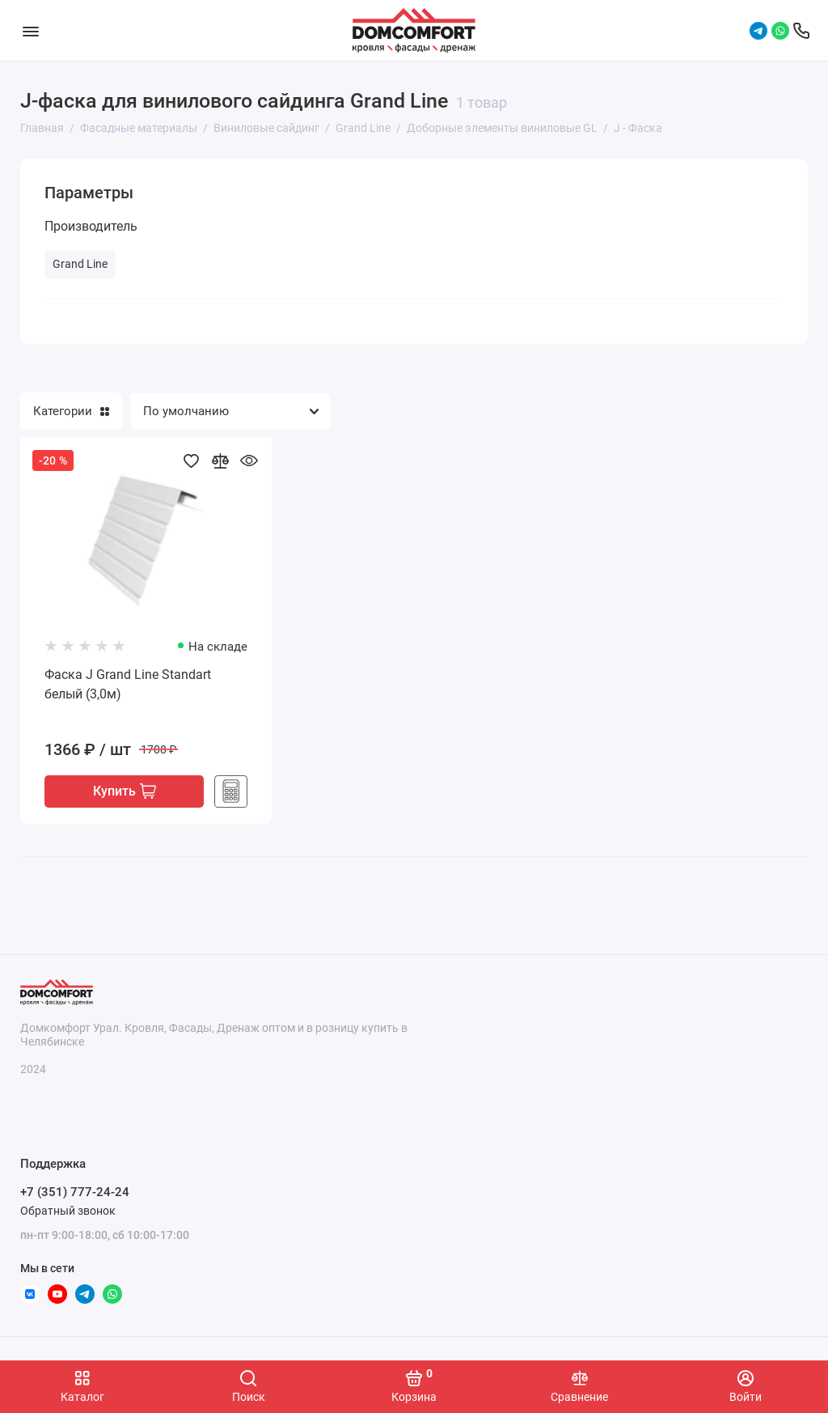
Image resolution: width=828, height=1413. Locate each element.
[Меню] (30, 30)
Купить (124, 792)
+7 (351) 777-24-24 (74, 1193)
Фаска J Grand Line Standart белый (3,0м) (127, 684)
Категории (71, 411)
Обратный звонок (68, 1210)
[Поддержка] (801, 31)
